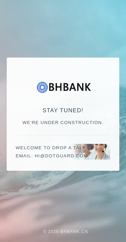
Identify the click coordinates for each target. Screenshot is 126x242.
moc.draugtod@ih (61, 155)
